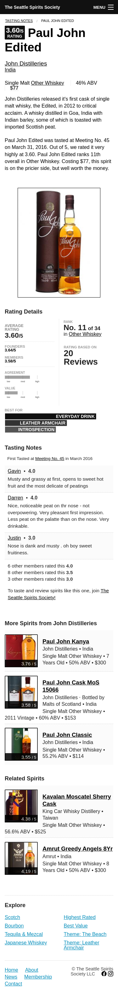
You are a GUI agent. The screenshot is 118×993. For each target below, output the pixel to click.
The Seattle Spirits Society (32, 7)
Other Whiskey (47, 83)
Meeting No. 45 (49, 458)
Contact (13, 983)
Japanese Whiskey (26, 942)
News (11, 977)
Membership (38, 977)
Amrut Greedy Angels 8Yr (77, 848)
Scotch (12, 917)
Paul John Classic (67, 735)
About (31, 970)
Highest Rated (80, 917)
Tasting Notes (19, 21)
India (10, 69)
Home (11, 970)
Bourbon (14, 925)
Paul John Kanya (65, 641)
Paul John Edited (57, 21)
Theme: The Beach (85, 934)
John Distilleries (26, 63)
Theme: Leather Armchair (81, 945)
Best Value (76, 925)
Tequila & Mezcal (24, 934)
